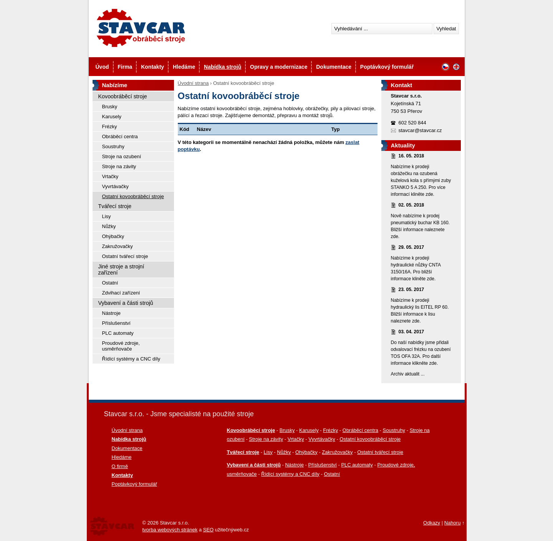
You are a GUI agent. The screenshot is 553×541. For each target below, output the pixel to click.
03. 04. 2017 (411, 331)
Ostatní (110, 283)
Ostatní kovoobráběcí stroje (133, 196)
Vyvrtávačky (115, 186)
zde (429, 194)
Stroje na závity (119, 166)
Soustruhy (113, 146)
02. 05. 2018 (411, 205)
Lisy (106, 216)
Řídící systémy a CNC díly (131, 359)
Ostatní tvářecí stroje (125, 256)
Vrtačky (110, 176)
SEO (208, 530)
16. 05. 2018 (411, 156)
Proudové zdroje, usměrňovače (121, 346)
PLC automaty (118, 333)
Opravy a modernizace (278, 67)
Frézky (109, 126)
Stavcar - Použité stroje (140, 28)
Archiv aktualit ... (408, 374)
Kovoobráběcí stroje (122, 96)
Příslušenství (116, 323)
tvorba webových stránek (170, 530)
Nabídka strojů (222, 67)
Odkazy (431, 523)
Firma (125, 67)
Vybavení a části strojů (125, 303)
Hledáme (184, 67)
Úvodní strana (193, 83)
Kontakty (152, 67)
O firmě (120, 466)
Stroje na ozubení (121, 156)
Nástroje (111, 313)
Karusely (112, 116)
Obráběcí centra (120, 136)
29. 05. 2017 (411, 247)
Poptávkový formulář (387, 67)
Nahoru (452, 523)
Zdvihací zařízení (121, 293)
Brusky (110, 106)
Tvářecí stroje (115, 206)
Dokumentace (333, 67)
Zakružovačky (117, 246)
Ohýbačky (113, 236)
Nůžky (109, 226)
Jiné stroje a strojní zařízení (121, 269)
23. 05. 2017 (411, 289)
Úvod (102, 67)
